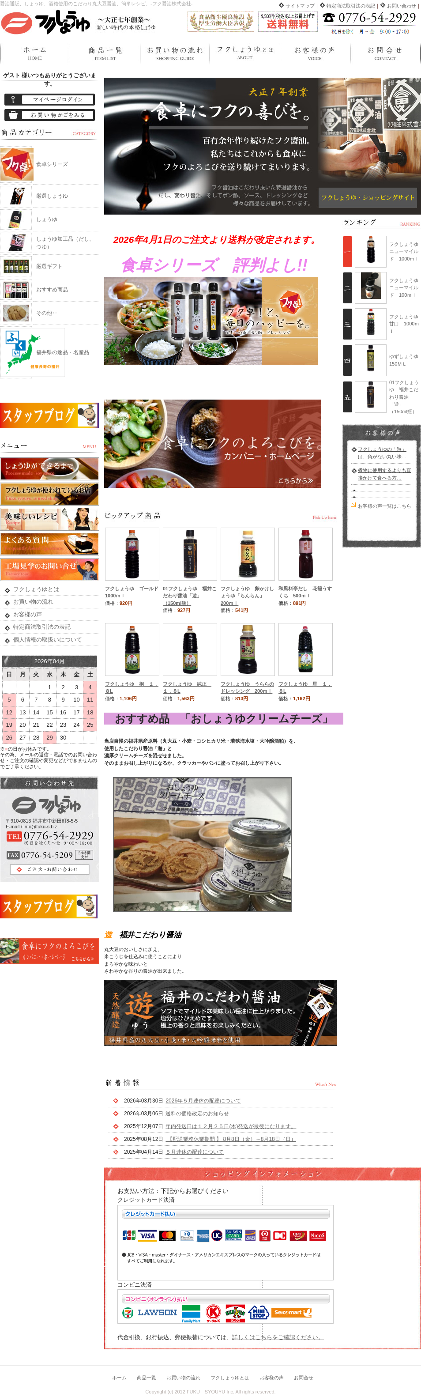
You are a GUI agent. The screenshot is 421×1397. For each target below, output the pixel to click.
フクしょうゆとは (245, 53)
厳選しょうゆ (52, 196)
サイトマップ (300, 5)
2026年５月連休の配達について (203, 1101)
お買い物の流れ (175, 53)
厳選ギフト (49, 266)
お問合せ (385, 53)
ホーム (35, 53)
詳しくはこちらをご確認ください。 (278, 1337)
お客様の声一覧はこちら (384, 506)
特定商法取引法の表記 (351, 5)
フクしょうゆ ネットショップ (79, 21)
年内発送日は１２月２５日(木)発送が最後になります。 (230, 1126)
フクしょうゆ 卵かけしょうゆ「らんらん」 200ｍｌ (247, 596)
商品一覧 (105, 53)
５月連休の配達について (194, 1152)
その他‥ (46, 313)
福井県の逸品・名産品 (62, 352)
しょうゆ (46, 219)
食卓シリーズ (52, 164)
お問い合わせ (401, 5)
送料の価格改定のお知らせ (197, 1113)
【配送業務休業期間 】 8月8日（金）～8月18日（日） (230, 1139)
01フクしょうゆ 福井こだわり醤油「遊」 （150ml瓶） (190, 596)
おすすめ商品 (52, 290)
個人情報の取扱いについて (47, 639)
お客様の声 (315, 53)
